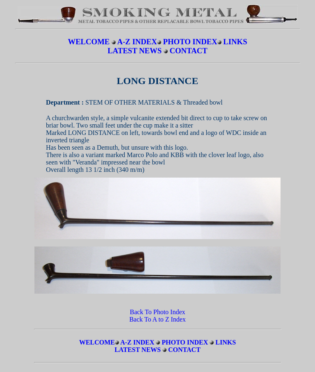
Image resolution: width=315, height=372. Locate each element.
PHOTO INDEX (190, 41)
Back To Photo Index (157, 311)
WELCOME (89, 41)
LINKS (235, 41)
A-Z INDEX (137, 41)
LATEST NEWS (135, 50)
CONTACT (189, 50)
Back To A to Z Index (157, 319)
